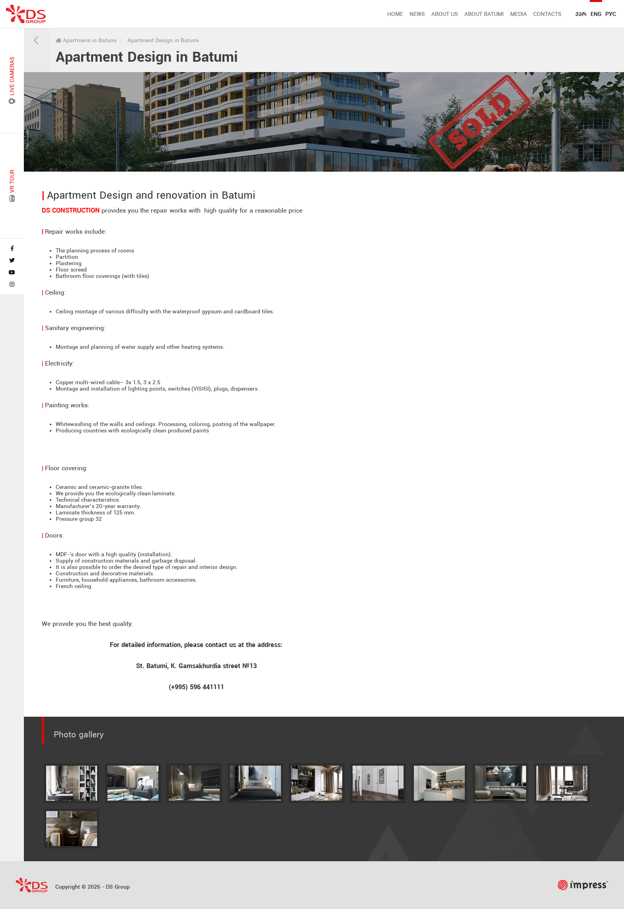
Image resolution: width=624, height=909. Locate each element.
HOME (395, 14)
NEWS (417, 14)
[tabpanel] (324, 122)
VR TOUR (12, 185)
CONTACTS (547, 14)
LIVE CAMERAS (12, 80)
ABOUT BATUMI (484, 14)
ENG (596, 14)
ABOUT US (444, 14)
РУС (610, 14)
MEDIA (518, 14)
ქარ (581, 14)
